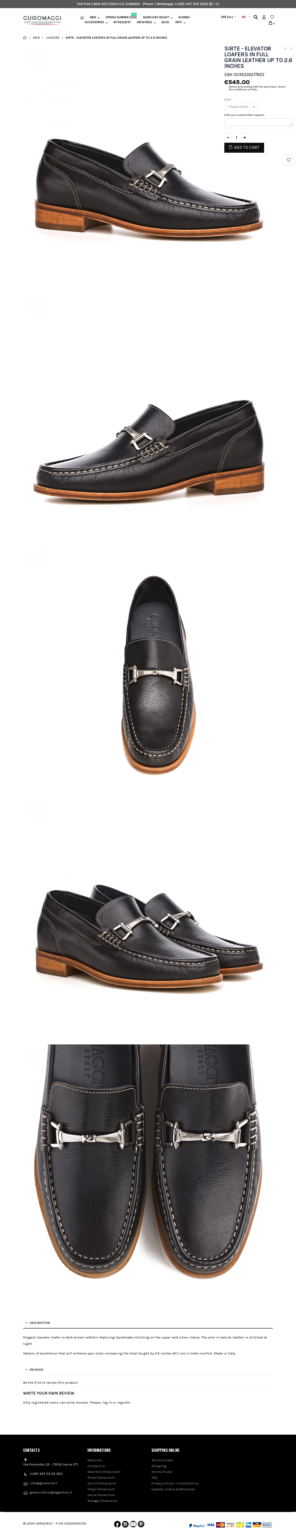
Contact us (96, 1466)
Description (40, 1323)
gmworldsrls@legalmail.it (51, 1492)
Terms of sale (162, 1460)
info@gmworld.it (43, 1483)
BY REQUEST (122, 22)
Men (93, 17)
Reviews (36, 1370)
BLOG (165, 22)
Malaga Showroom (102, 1501)
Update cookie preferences (173, 1489)
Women (184, 17)
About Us (94, 1460)
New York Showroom (103, 1472)
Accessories (94, 22)
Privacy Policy (162, 1483)
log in (107, 1402)
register (123, 1402)
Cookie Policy (187, 1483)
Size (228, 99)
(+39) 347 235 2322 (191, 4)
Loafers (52, 37)
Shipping (158, 1466)
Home (25, 37)
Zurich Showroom (101, 1483)
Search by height (156, 17)
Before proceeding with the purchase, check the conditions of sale (257, 88)
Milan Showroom (101, 1477)
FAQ (154, 1477)
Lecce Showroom (101, 1495)
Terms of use (161, 1472)
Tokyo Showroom (101, 1489)
